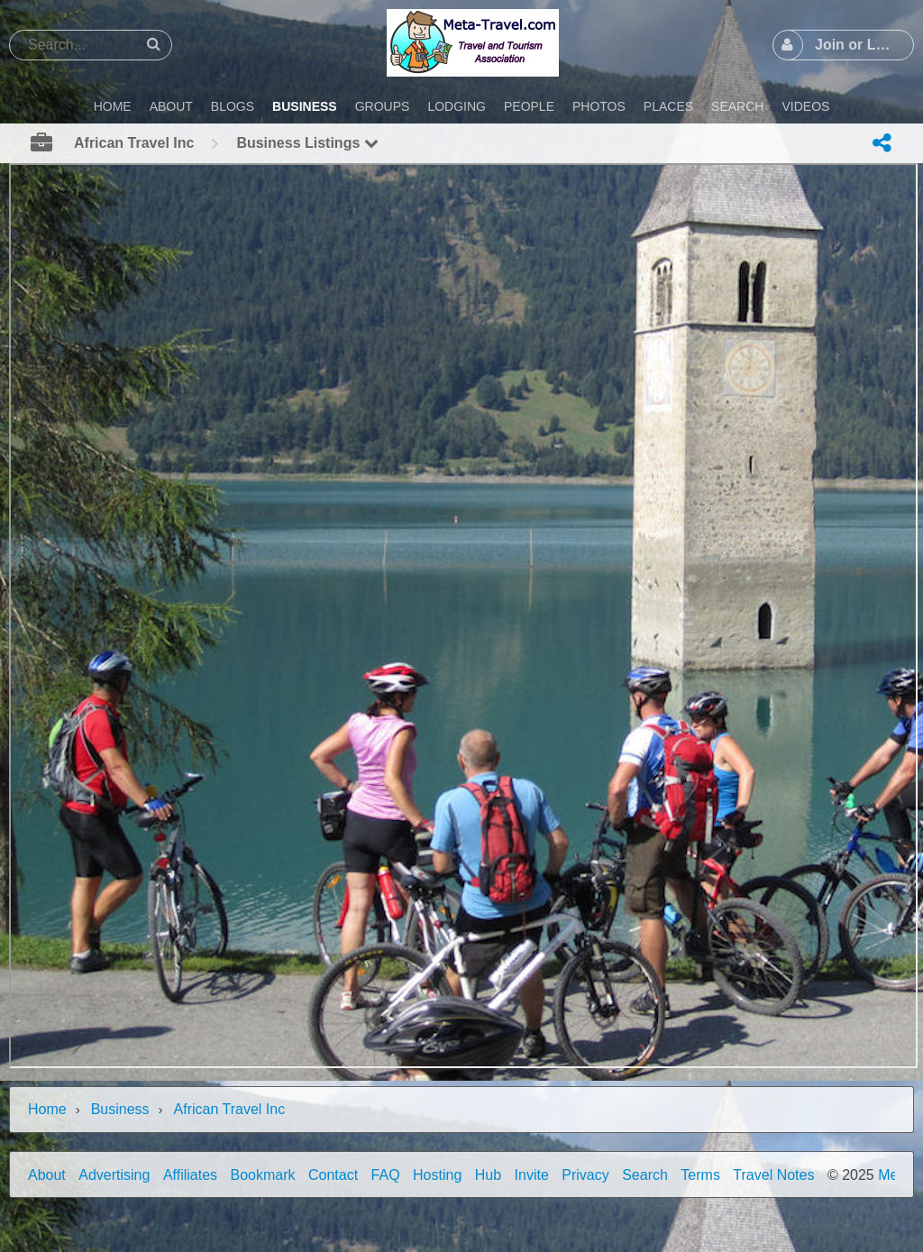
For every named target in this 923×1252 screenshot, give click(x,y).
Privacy (585, 1175)
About (47, 1175)
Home (47, 1109)
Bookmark (263, 1175)
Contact (333, 1175)
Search (645, 1175)
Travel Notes (773, 1175)
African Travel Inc (230, 1109)
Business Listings (307, 143)
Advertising (114, 1175)
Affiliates (190, 1175)
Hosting (437, 1175)
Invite (532, 1175)
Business (120, 1109)
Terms (700, 1175)
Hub (488, 1175)
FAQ (385, 1175)
